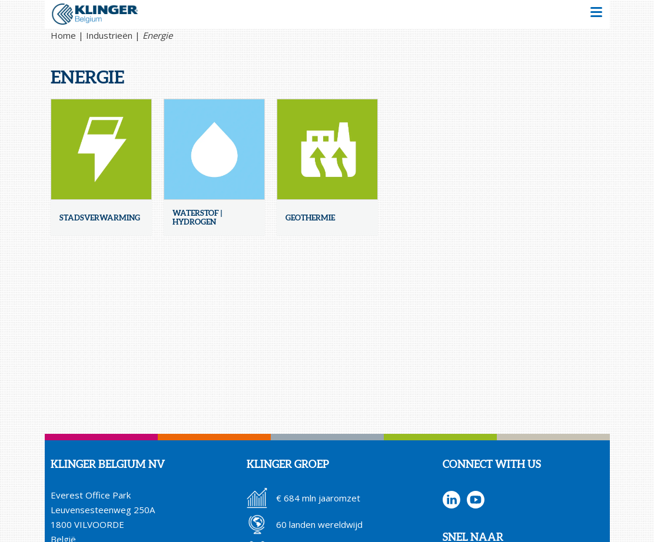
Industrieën (109, 35)
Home (63, 35)
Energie (157, 35)
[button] (596, 14)
